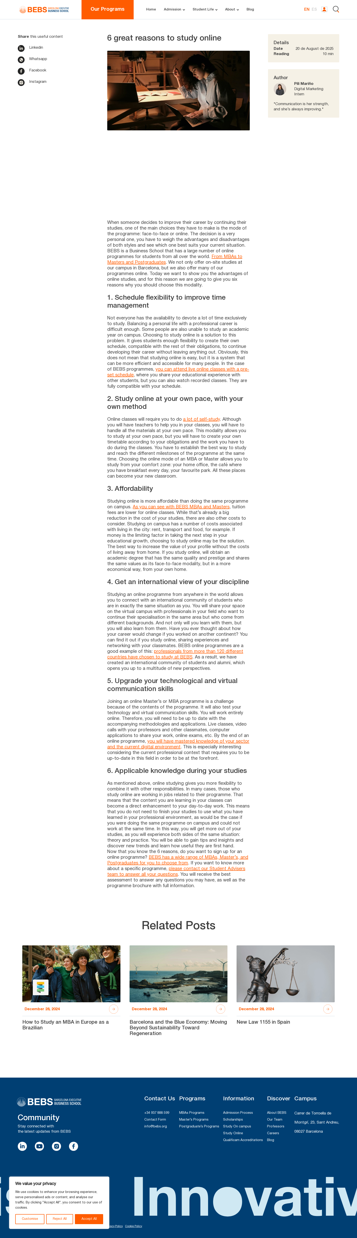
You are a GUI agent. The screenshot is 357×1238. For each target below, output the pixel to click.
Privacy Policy (114, 1226)
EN (306, 9)
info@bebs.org (155, 1126)
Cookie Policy (133, 1226)
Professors (275, 1126)
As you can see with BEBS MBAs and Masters (181, 507)
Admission (172, 9)
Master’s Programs (194, 1119)
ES (314, 9)
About (230, 9)
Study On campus (237, 1126)
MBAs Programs (191, 1112)
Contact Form (155, 1119)
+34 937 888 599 (156, 1112)
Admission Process (238, 1112)
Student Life (203, 9)
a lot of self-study (201, 420)
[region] (59, 1203)
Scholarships (233, 1119)
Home (151, 9)
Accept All (89, 1219)
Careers (273, 1133)
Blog (250, 9)
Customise (30, 1219)
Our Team (274, 1119)
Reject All (60, 1219)
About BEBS (276, 1112)
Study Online (233, 1133)
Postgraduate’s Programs (199, 1126)
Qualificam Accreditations (243, 1140)
